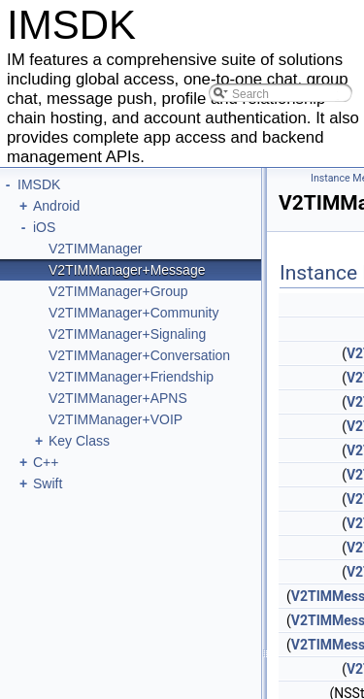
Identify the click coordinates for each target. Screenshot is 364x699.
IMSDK (38, 184)
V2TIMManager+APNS (118, 398)
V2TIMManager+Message (127, 270)
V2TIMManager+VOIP (115, 419)
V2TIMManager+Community (133, 312)
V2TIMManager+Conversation (139, 355)
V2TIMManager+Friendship (131, 376)
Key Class (79, 441)
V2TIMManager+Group (118, 291)
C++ (45, 462)
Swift (47, 483)
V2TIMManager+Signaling (127, 334)
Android (56, 206)
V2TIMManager (95, 248)
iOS (44, 227)
